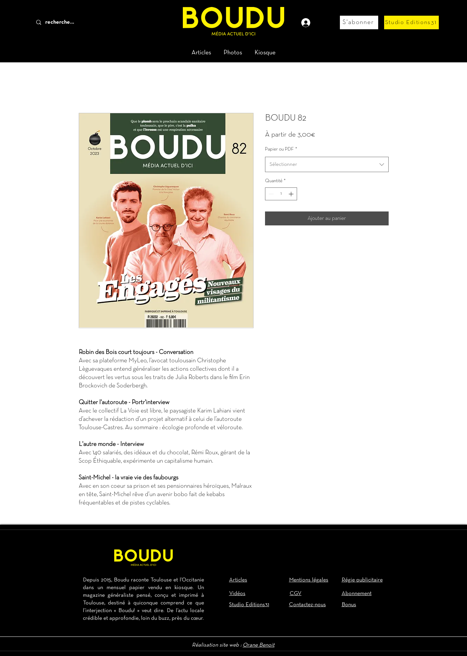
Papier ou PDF (281, 149)
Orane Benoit (258, 645)
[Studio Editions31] (411, 22)
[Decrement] (270, 194)
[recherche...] (71, 22)
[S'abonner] (359, 22)
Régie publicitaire (362, 580)
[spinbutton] (281, 194)
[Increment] (291, 194)
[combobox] (327, 164)
